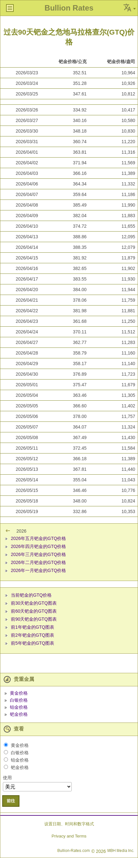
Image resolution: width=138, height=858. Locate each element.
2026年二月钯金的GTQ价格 (38, 562)
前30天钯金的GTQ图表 (34, 603)
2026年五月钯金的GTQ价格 (38, 538)
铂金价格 (19, 707)
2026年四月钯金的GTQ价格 (38, 546)
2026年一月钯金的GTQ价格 (38, 570)
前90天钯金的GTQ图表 (34, 619)
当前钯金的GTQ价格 (31, 595)
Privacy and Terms (69, 836)
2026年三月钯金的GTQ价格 (38, 554)
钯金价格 (19, 714)
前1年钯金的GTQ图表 (32, 627)
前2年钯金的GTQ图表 (32, 635)
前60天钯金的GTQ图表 (34, 611)
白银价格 (19, 700)
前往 (11, 800)
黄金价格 (19, 693)
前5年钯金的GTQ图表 (32, 643)
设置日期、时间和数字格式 (69, 823)
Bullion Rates (69, 8)
